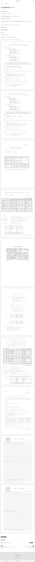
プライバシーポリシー (17, 558)
